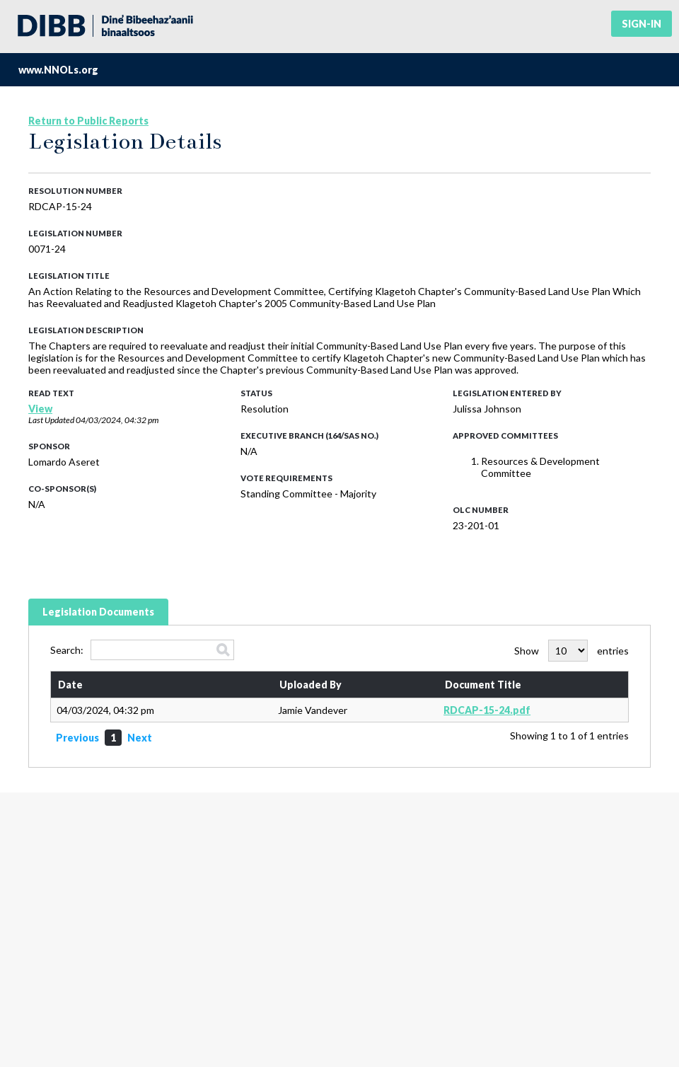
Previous (77, 738)
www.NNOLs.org (58, 70)
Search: (142, 650)
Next (139, 738)
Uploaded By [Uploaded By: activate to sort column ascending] (310, 685)
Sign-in (641, 24)
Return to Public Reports (88, 121)
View (40, 409)
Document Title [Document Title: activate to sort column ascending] (483, 685)
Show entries (571, 651)
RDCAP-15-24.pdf (486, 710)
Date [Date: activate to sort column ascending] (70, 685)
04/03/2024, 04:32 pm (117, 420)
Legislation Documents (98, 612)
